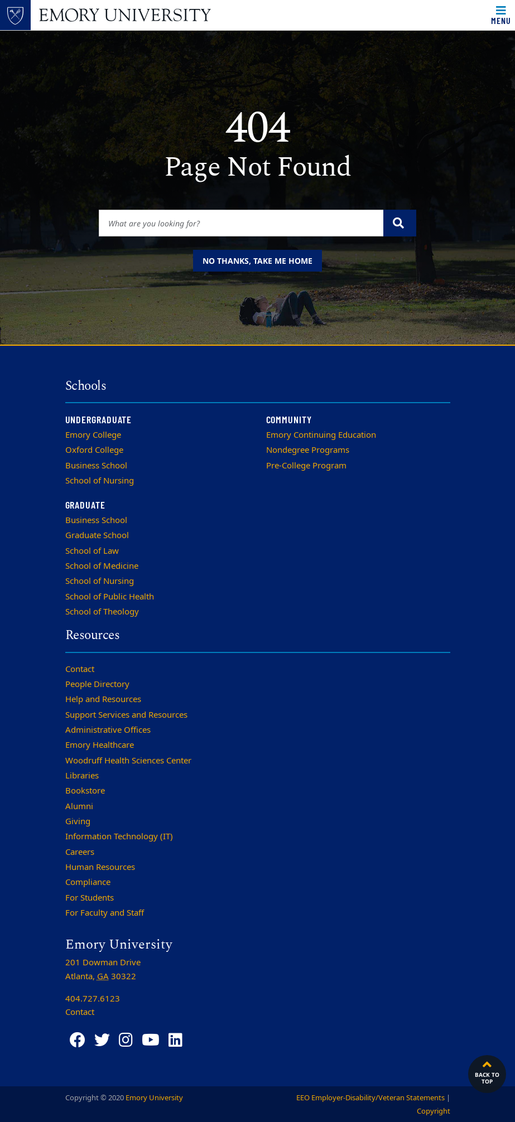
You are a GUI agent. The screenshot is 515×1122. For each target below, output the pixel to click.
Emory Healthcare (99, 745)
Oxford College (94, 450)
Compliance (87, 882)
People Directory (97, 684)
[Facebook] (77, 1040)
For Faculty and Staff (104, 913)
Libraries (82, 776)
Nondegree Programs (307, 450)
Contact (79, 669)
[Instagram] (125, 1040)
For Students (89, 898)
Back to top (487, 1071)
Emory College (93, 435)
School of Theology (102, 612)
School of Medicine (101, 566)
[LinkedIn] (175, 1040)
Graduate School (97, 535)
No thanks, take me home (257, 260)
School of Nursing (99, 481)
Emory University (154, 1097)
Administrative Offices (108, 730)
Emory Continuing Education (321, 435)
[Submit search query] (399, 223)
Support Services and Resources (126, 715)
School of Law (92, 551)
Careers (79, 852)
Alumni (79, 806)
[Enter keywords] (241, 223)
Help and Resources (103, 699)
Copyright (433, 1111)
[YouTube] (150, 1040)
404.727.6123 (92, 999)
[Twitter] (102, 1040)
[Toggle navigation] (501, 15)
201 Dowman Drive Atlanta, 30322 (103, 969)
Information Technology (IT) (119, 836)
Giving (77, 821)
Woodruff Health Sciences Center (128, 761)
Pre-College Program (306, 466)
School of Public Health (109, 597)
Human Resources (100, 867)
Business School (96, 466)
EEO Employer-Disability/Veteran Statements (370, 1097)
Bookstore (85, 791)
